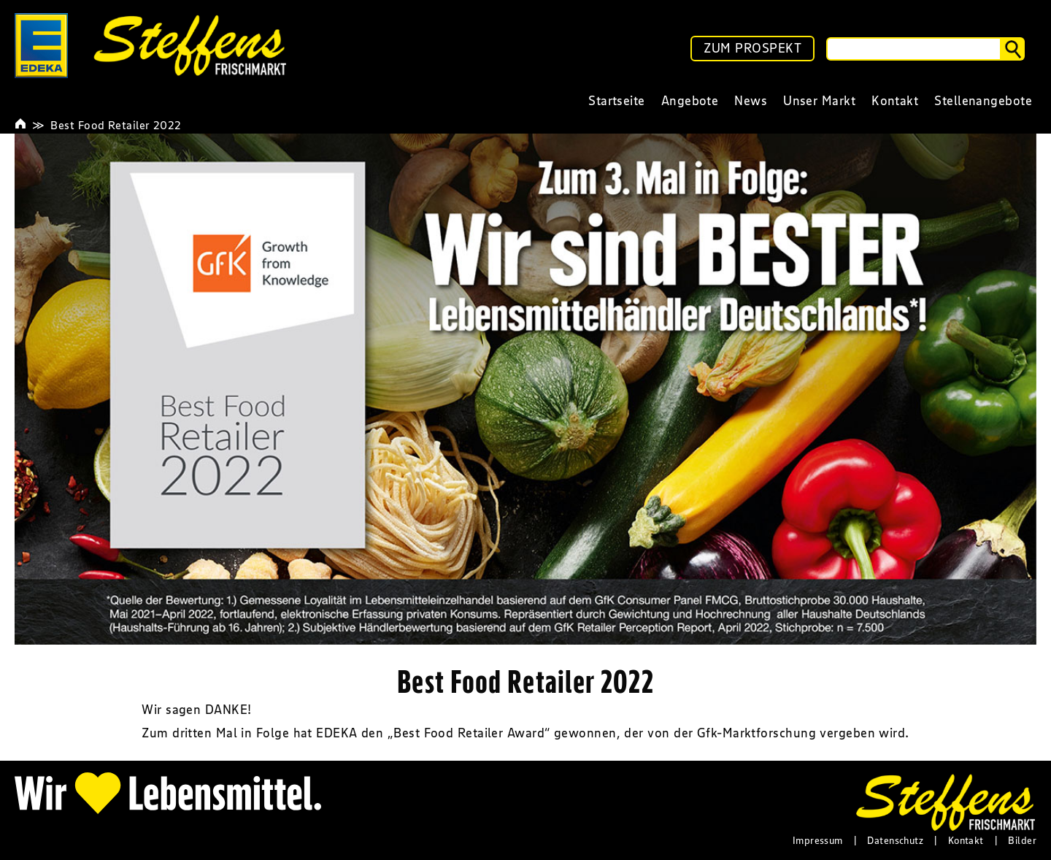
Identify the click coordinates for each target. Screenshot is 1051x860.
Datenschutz (895, 840)
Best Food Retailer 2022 (115, 125)
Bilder (1022, 840)
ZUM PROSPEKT (752, 48)
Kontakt (966, 840)
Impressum (818, 840)
